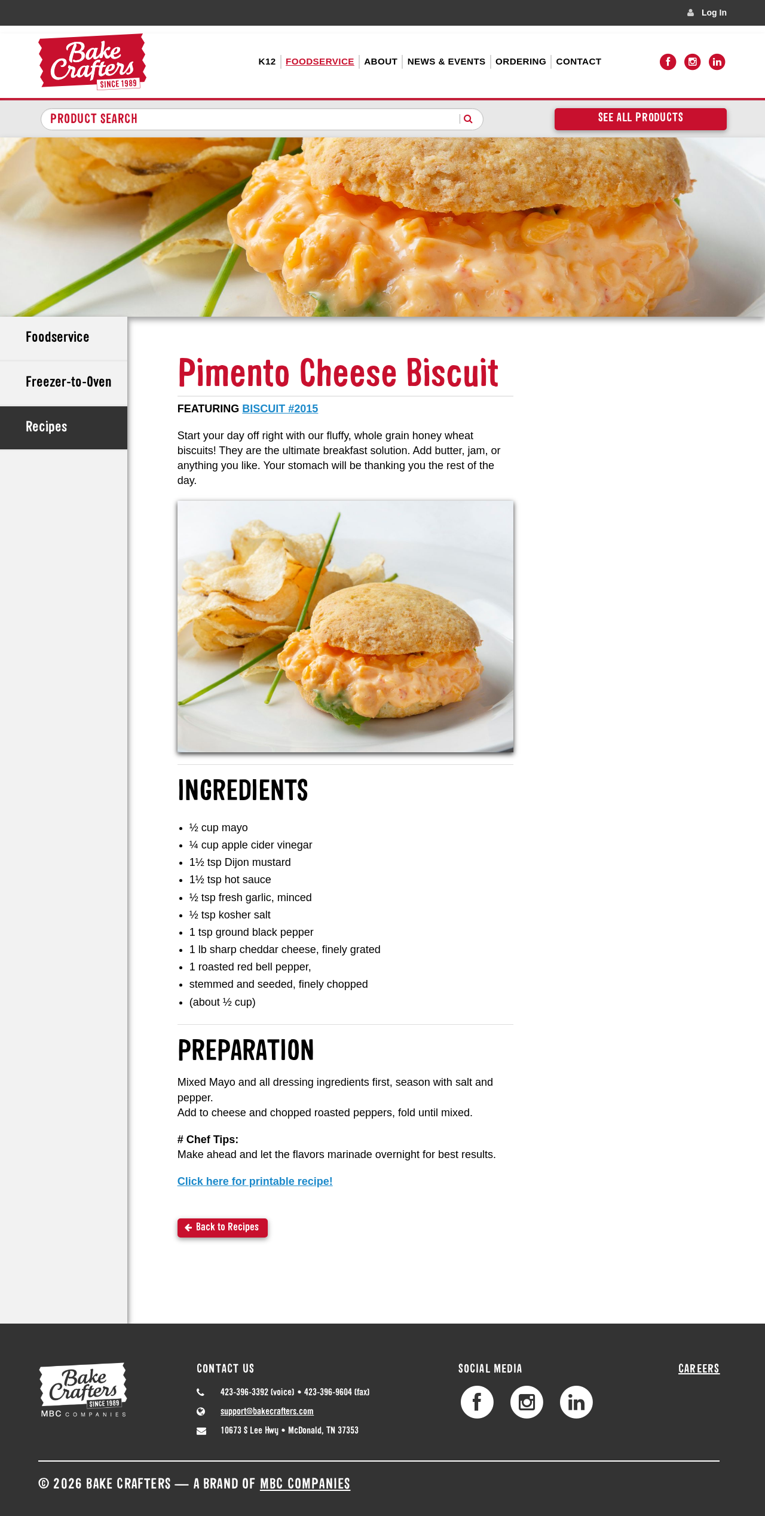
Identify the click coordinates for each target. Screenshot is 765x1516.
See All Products (641, 118)
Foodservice (320, 61)
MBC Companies (305, 1485)
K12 (267, 61)
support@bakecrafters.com (267, 1412)
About (380, 61)
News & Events (447, 61)
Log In (714, 12)
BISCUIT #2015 (280, 409)
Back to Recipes (227, 1227)
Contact (579, 61)
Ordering (520, 61)
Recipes (46, 428)
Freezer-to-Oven (69, 383)
